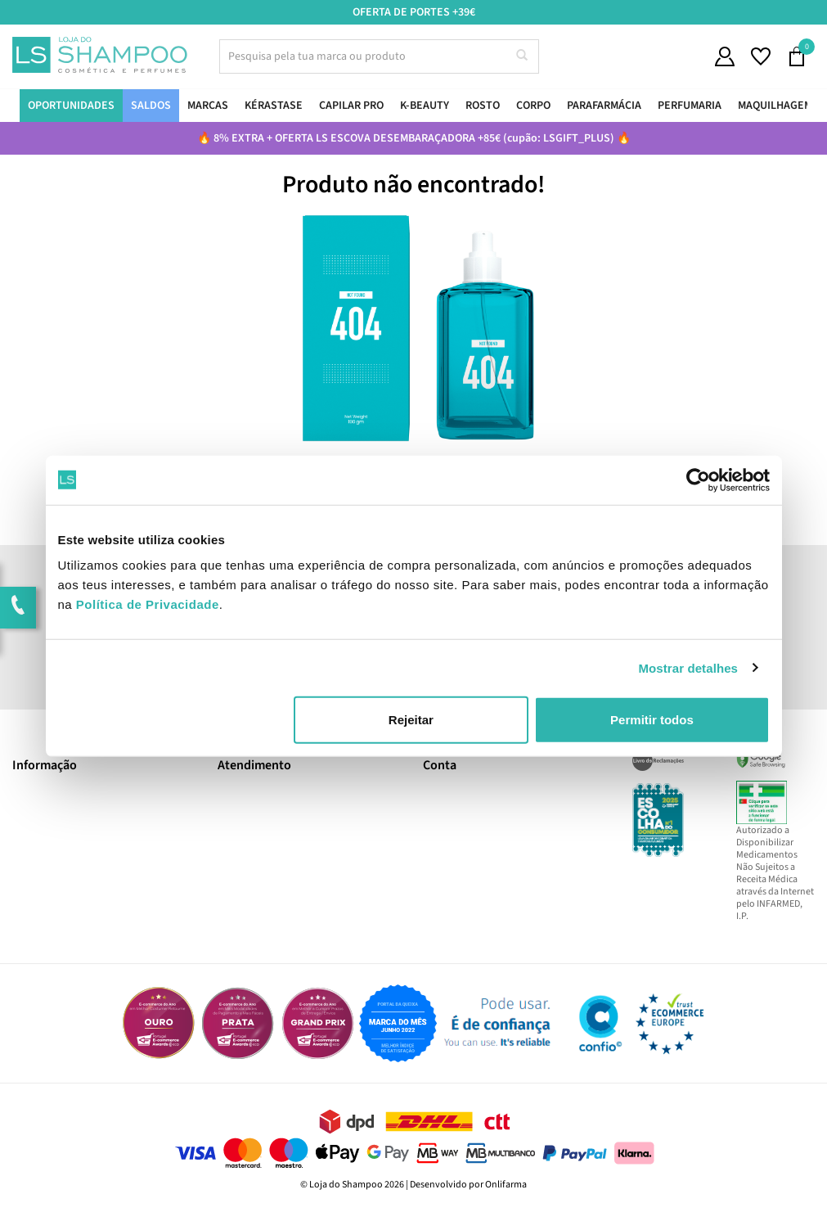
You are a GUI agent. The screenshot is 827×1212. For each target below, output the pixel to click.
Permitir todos (652, 720)
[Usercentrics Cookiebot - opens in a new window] (698, 479)
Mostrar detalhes (688, 667)
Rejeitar (411, 720)
